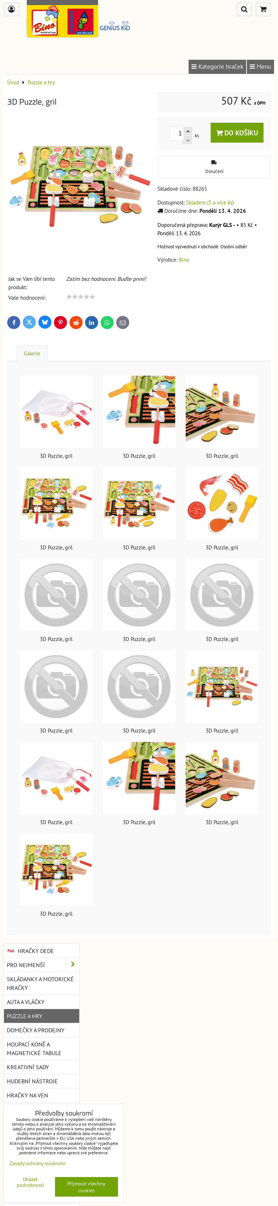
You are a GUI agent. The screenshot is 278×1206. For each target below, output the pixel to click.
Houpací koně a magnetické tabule (34, 1049)
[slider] (80, 297)
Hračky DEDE (30, 950)
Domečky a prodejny (35, 1030)
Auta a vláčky (26, 1001)
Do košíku (237, 132)
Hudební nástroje (32, 1081)
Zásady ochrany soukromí (37, 1163)
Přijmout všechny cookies (86, 1187)
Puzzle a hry (24, 1016)
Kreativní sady (28, 1067)
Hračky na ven (27, 1095)
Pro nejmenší (43, 965)
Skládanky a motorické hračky (40, 983)
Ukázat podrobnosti (30, 1182)
